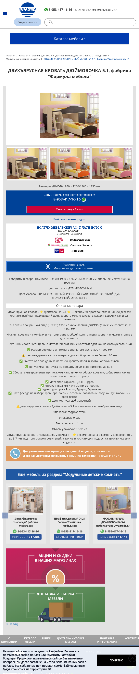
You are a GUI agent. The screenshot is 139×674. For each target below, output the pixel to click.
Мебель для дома (42, 55)
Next (130, 115)
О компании (9, 601)
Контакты (131, 600)
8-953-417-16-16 (60, 9)
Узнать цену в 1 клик (69, 208)
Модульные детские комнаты (23, 59)
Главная (10, 55)
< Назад (12, 586)
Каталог (23, 55)
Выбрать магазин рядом (69, 219)
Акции (46, 600)
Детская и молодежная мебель (73, 55)
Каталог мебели (30, 601)
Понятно (116, 660)
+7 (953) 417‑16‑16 (109, 456)
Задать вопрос (27, 22)
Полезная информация (107, 601)
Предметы (101, 55)
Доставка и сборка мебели (70, 601)
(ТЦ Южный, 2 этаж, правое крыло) (65, 620)
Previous (8, 115)
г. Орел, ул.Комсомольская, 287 (96, 10)
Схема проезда (55, 630)
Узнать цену (26, 547)
